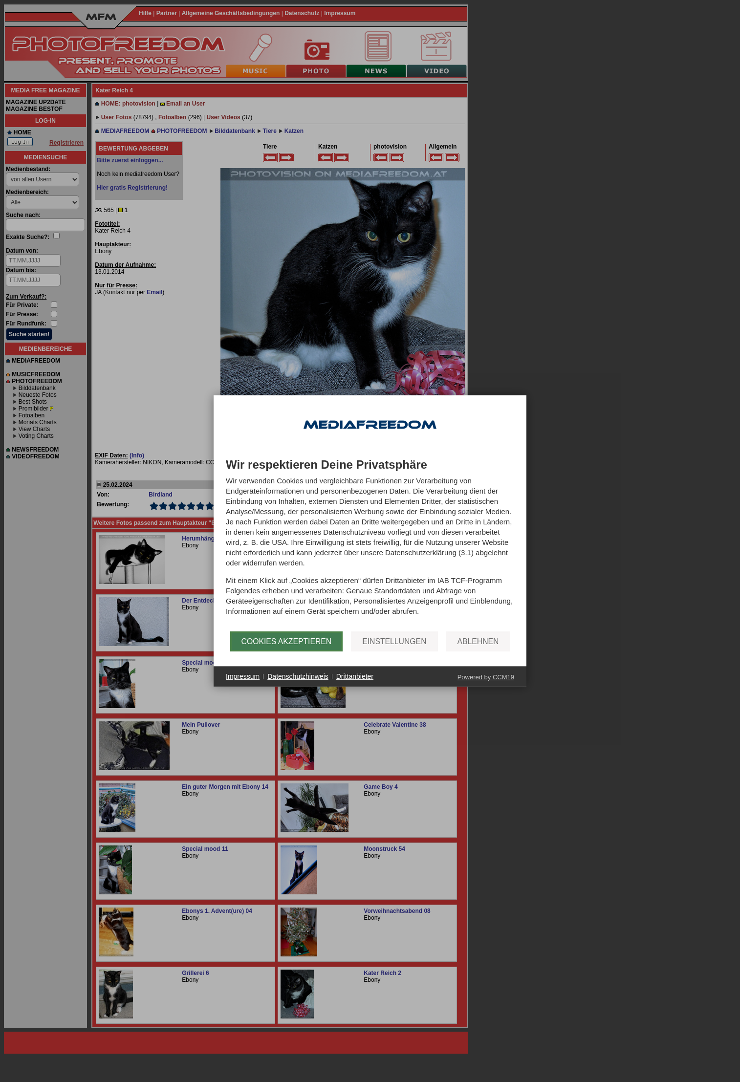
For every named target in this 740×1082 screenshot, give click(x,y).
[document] (370, 545)
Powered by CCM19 (485, 677)
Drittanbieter (354, 676)
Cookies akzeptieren (286, 641)
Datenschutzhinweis (297, 676)
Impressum (243, 676)
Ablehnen (478, 641)
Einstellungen (394, 641)
